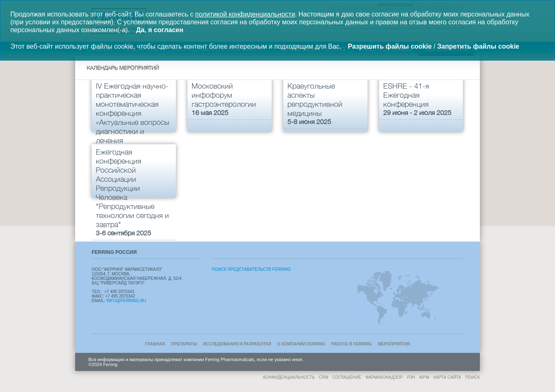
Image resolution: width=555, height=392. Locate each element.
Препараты (184, 344)
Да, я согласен (159, 29)
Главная (155, 344)
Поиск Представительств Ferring (251, 269)
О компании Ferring (301, 344)
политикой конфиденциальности (245, 14)
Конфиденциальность (289, 377)
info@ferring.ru (126, 300)
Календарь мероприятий (123, 67)
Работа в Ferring (351, 344)
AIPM (424, 377)
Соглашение (346, 377)
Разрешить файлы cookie (390, 46)
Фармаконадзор (384, 377)
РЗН (411, 377)
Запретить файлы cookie (478, 46)
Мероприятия (394, 344)
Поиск (472, 377)
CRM (323, 377)
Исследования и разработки (237, 344)
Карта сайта (447, 377)
